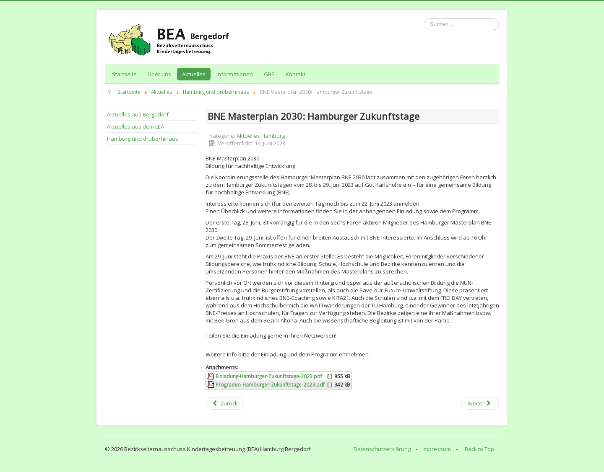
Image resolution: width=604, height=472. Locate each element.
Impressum (436, 449)
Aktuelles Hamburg (261, 135)
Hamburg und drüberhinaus (142, 138)
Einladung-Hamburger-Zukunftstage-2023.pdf (269, 376)
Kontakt (295, 74)
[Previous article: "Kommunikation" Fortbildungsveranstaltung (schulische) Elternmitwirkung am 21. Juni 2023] (225, 403)
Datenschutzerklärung (382, 449)
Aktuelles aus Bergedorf (138, 114)
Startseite (124, 74)
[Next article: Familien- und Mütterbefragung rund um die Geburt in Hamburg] (480, 403)
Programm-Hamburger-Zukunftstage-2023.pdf (270, 384)
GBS (269, 74)
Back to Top (479, 449)
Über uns (159, 74)
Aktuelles (194, 74)
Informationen (234, 74)
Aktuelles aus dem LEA (135, 126)
